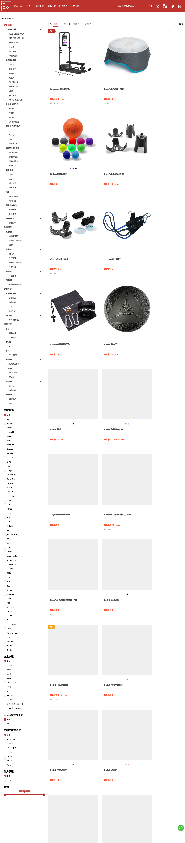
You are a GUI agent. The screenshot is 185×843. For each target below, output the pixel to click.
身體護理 (9, 249)
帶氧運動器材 (11, 60)
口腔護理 (9, 280)
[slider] (5, 794)
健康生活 (8, 289)
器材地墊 (12, 214)
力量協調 (9, 368)
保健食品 (12, 311)
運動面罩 (12, 166)
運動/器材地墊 (11, 205)
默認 (55, 24)
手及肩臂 (12, 183)
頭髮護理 (9, 271)
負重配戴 (12, 51)
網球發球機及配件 (16, 100)
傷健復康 (8, 324)
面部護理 (9, 232)
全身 (11, 174)
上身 (11, 179)
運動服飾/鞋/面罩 (12, 148)
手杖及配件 (13, 355)
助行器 (8, 342)
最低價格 (88, 24)
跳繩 (11, 91)
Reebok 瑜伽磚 (79, 229)
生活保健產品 (11, 293)
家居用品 (12, 298)
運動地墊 (12, 209)
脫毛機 (11, 254)
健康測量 (9, 381)
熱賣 (65, 24)
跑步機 (11, 64)
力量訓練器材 (11, 29)
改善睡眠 (12, 302)
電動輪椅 (12, 333)
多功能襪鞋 (13, 152)
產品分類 (18, 6)
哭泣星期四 (39, 6)
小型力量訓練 (14, 56)
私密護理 (12, 258)
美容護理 (8, 227)
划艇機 (11, 78)
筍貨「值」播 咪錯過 (57, 6)
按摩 (7, 192)
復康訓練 (9, 359)
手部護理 (12, 267)
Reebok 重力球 (79, 115)
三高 (11, 306)
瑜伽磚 (11, 108)
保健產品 (9, 395)
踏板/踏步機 (13, 82)
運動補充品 (10, 218)
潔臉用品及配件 (15, 240)
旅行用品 (9, 315)
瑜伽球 (11, 113)
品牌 (28, 6)
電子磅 (11, 386)
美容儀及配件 (14, 236)
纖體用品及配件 (15, 262)
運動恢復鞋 (13, 157)
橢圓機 (11, 73)
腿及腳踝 (12, 188)
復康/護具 (9, 170)
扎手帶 (11, 135)
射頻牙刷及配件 (15, 284)
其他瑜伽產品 (14, 122)
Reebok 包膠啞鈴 (173, 283)
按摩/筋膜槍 (13, 196)
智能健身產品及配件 (17, 34)
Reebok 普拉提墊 (80, 172)
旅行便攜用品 (14, 320)
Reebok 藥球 (101, 115)
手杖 (7, 351)
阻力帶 (11, 47)
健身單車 (12, 69)
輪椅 (7, 329)
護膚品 (11, 245)
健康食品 (12, 399)
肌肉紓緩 (12, 201)
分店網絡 (75, 6)
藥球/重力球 (13, 42)
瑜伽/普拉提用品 (12, 104)
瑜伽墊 (11, 117)
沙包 (11, 130)
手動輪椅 (12, 337)
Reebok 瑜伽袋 (172, 172)
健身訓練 (10, 18)
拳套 (11, 139)
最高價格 (76, 24)
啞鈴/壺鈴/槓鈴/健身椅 (18, 38)
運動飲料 (12, 223)
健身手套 (12, 95)
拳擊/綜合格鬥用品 (13, 126)
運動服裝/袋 (13, 161)
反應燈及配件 (14, 86)
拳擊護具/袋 (13, 144)
